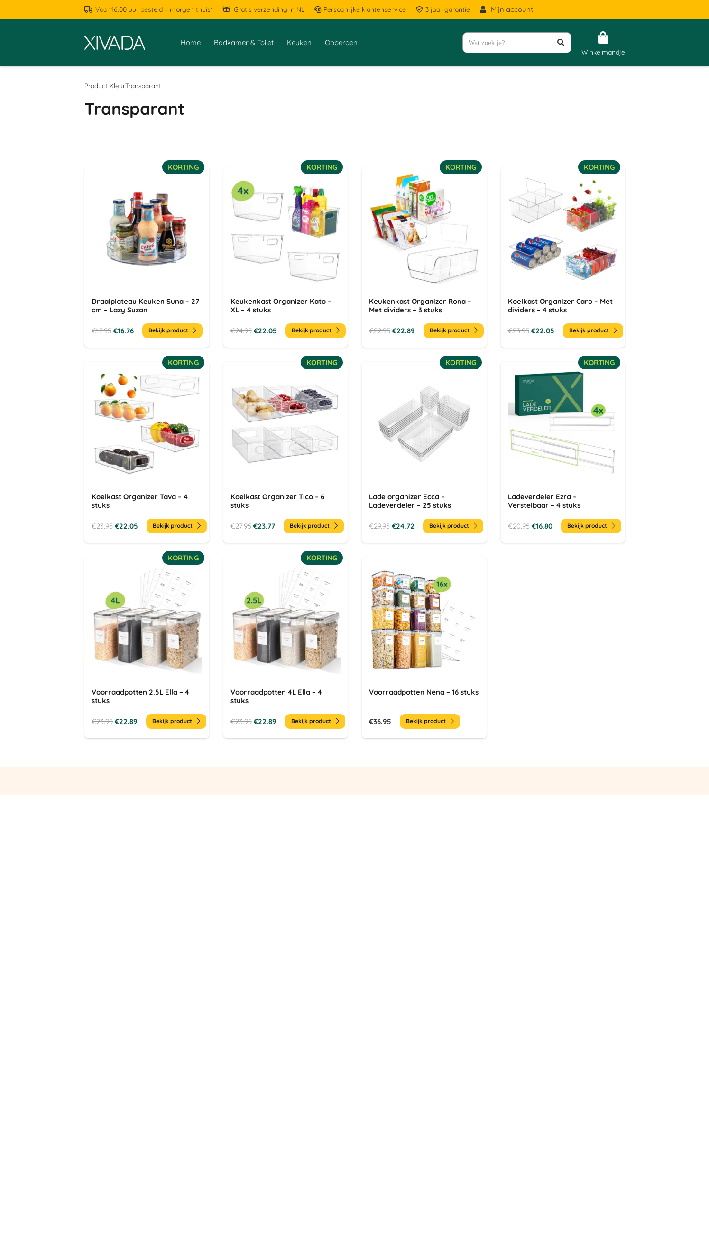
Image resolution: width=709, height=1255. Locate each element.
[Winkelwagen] (603, 38)
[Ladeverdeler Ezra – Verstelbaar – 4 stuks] (562, 452)
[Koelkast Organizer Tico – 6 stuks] (285, 452)
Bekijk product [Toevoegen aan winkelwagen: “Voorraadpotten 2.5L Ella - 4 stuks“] (176, 720)
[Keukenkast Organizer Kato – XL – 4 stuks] (285, 257)
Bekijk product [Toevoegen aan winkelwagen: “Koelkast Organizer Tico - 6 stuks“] (313, 525)
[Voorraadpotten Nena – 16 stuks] (424, 647)
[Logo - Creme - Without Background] (114, 43)
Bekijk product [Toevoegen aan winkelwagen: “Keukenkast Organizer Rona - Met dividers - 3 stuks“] (454, 330)
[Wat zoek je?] (516, 42)
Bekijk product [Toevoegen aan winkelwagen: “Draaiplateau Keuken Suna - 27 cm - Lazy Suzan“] (172, 330)
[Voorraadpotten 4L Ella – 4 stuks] (285, 647)
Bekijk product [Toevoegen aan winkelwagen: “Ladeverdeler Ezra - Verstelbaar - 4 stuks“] (591, 525)
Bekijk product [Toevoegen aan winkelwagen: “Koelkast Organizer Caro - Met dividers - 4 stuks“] (593, 330)
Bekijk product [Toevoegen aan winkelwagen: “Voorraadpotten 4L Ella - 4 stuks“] (315, 720)
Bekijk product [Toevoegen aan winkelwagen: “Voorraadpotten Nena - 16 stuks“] (430, 720)
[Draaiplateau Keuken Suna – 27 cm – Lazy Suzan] (146, 257)
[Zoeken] (561, 43)
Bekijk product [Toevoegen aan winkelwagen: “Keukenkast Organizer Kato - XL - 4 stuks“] (315, 330)
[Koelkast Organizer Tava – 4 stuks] (146, 452)
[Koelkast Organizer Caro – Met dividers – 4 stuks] (562, 257)
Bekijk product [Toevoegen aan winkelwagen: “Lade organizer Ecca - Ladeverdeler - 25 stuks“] (453, 525)
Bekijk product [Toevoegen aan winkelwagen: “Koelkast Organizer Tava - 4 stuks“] (177, 525)
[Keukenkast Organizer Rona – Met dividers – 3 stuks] (424, 257)
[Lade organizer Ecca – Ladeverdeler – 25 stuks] (424, 452)
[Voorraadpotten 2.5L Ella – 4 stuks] (146, 647)
